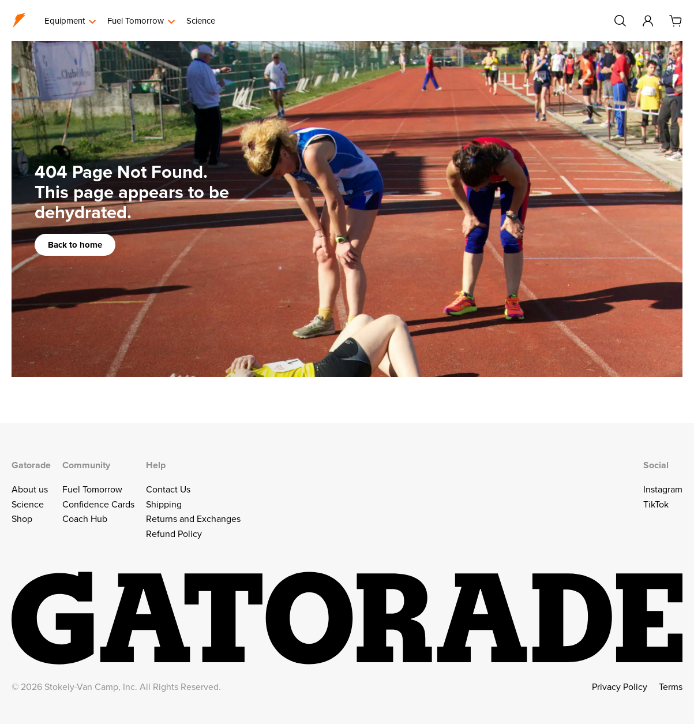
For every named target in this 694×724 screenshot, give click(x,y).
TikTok (656, 504)
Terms (670, 686)
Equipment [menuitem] (64, 20)
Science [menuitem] (200, 20)
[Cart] (675, 21)
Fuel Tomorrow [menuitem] (135, 20)
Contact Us (168, 489)
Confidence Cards (98, 504)
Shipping (164, 504)
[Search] (620, 21)
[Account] (648, 21)
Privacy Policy (619, 686)
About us (30, 489)
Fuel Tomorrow (92, 489)
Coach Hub (84, 518)
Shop (22, 518)
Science (28, 504)
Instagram (662, 489)
